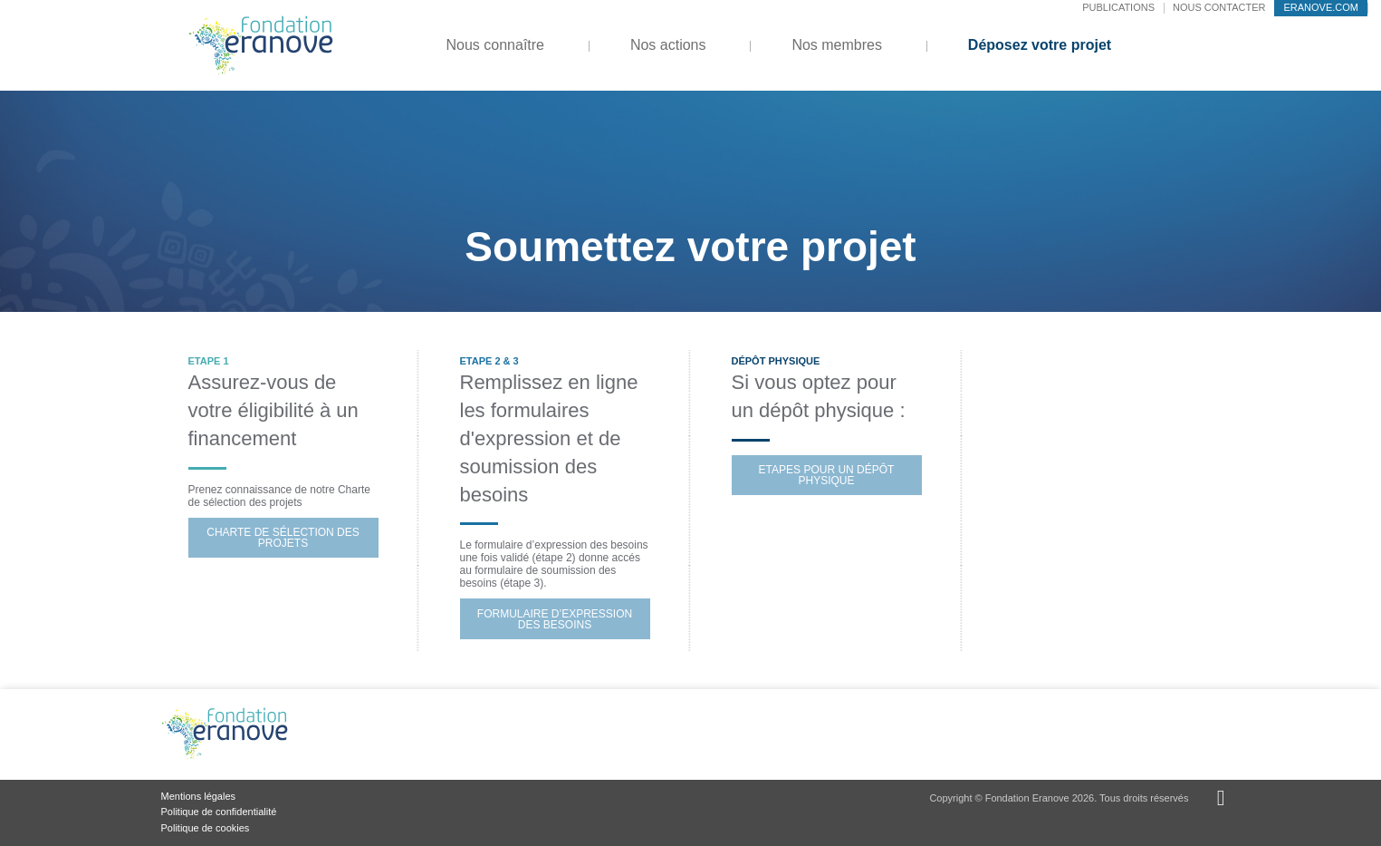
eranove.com (1320, 7)
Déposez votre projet (1039, 45)
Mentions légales (198, 796)
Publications (1118, 7)
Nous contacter (1219, 7)
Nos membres (836, 45)
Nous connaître (495, 45)
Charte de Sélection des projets (282, 537)
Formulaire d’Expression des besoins (554, 619)
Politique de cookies (205, 827)
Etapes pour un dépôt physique (827, 475)
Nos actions (668, 45)
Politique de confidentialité (219, 811)
